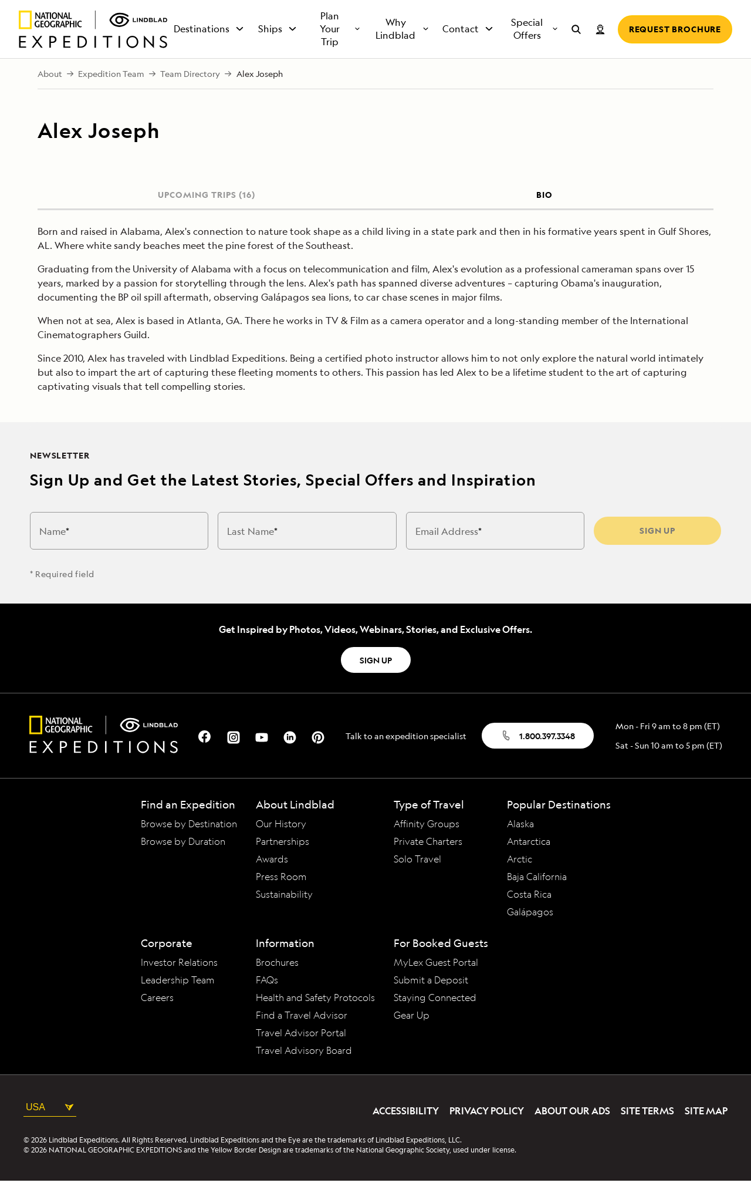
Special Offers (535, 51)
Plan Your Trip (340, 51)
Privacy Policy (486, 1133)
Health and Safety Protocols (315, 1020)
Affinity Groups (426, 846)
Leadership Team (178, 1002)
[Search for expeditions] (576, 51)
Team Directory (190, 96)
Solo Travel (417, 881)
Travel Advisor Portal (301, 1055)
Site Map (706, 1133)
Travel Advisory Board (304, 1072)
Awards (272, 881)
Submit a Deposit (431, 1002)
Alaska (520, 846)
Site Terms (647, 1133)
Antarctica (528, 863)
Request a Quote (431, 11)
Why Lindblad (402, 51)
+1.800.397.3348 (344, 11)
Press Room (281, 899)
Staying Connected (435, 1020)
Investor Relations (179, 984)
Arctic (519, 881)
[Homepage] (93, 51)
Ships (278, 51)
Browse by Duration (183, 863)
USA (50, 1129)
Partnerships (282, 863)
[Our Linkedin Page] (290, 758)
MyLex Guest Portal (436, 984)
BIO (544, 216)
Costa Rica (529, 916)
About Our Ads (572, 1133)
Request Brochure (675, 50)
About (50, 96)
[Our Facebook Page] (205, 758)
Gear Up (411, 1037)
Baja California (537, 899)
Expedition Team (111, 96)
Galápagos (530, 934)
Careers (157, 1020)
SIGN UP (376, 682)
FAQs (267, 1002)
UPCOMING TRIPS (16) (206, 216)
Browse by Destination (189, 846)
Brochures (277, 984)
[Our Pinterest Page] (318, 758)
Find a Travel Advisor (301, 1037)
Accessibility (406, 1133)
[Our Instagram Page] (233, 758)
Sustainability (284, 916)
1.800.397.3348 (537, 758)
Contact (468, 51)
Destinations (209, 51)
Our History (281, 846)
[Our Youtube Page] (262, 758)
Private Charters (428, 863)
